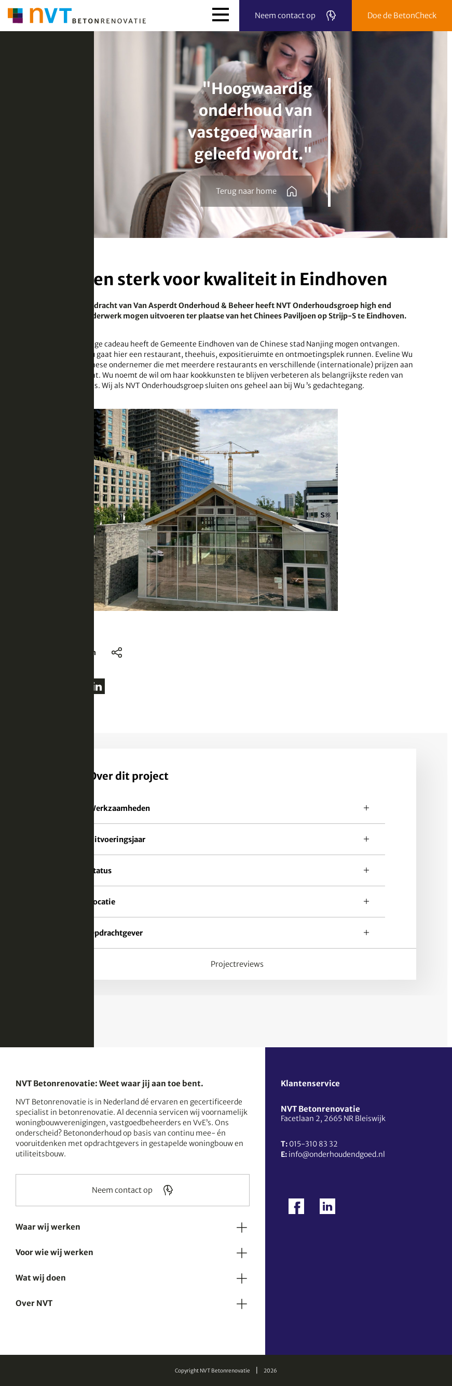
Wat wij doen (41, 1278)
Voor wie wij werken (54, 1252)
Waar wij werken (48, 1227)
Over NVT (34, 1303)
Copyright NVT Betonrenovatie (212, 1370)
